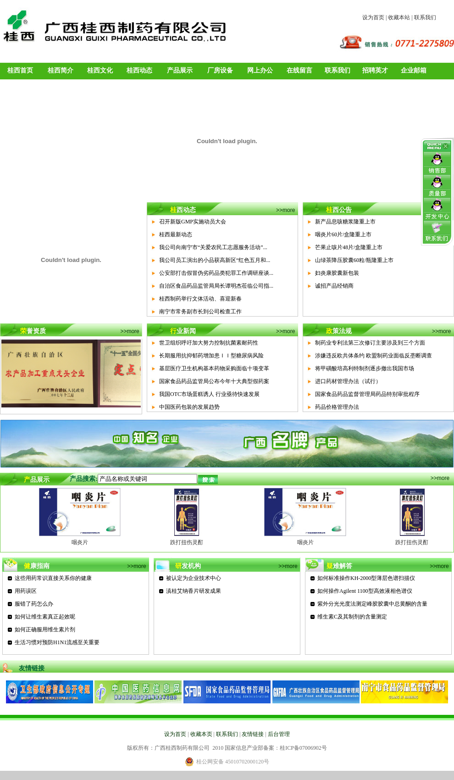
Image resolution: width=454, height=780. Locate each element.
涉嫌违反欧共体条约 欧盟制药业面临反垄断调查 (373, 355)
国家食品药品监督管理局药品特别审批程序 (367, 394)
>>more (285, 210)
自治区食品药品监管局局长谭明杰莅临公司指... (216, 286)
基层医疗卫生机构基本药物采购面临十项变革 (214, 368)
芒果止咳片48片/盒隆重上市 (348, 247)
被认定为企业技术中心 (193, 578)
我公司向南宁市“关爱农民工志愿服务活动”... (213, 247)
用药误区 (26, 591)
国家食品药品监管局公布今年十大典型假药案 (214, 381)
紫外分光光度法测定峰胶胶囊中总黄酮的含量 (372, 604)
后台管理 (279, 734)
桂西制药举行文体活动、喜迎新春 (200, 298)
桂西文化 (100, 70)
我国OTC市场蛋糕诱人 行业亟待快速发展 (209, 394)
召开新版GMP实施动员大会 (192, 221)
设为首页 (373, 17)
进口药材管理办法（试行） (348, 381)
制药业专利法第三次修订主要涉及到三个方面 (370, 343)
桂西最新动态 (175, 234)
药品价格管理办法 (337, 407)
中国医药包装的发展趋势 (189, 407)
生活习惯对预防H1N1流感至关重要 (57, 642)
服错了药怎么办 (34, 604)
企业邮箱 (413, 70)
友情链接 (253, 734)
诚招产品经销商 (334, 286)
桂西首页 (20, 70)
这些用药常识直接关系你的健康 (53, 578)
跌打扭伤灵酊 (186, 542)
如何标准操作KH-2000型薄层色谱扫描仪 (366, 578)
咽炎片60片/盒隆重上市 (343, 234)
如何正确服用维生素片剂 (45, 629)
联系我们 (425, 17)
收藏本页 (201, 734)
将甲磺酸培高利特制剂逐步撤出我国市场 (364, 368)
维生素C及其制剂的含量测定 (352, 616)
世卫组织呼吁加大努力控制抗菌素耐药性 (208, 343)
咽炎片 (80, 542)
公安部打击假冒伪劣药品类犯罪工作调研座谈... (216, 273)
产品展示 (180, 70)
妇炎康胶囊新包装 (337, 273)
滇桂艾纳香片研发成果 (193, 591)
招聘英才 (375, 70)
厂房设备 (220, 70)
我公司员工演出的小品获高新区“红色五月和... (214, 260)
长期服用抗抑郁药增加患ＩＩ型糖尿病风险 (211, 355)
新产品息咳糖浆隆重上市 (345, 221)
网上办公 (260, 70)
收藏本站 (399, 17)
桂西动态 (139, 70)
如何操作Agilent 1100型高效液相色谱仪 (364, 591)
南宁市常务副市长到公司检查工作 (200, 311)
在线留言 (299, 70)
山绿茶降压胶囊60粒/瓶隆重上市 (354, 260)
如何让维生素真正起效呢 (45, 616)
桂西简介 (60, 70)
